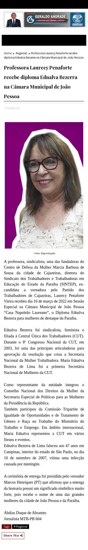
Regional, (14, 108)
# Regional (20, 526)
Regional (21, 53)
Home (8, 53)
